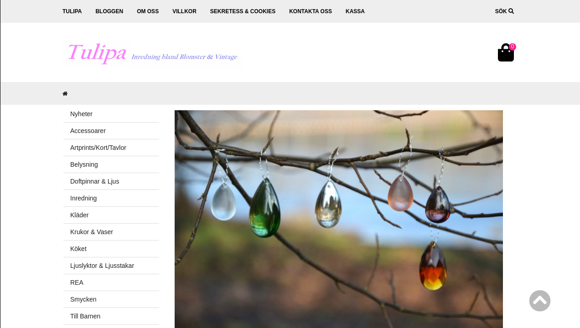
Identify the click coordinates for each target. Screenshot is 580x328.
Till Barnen (85, 316)
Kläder (79, 215)
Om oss (148, 11)
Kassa (355, 11)
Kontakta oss (310, 11)
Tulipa (72, 11)
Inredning (83, 198)
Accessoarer (88, 130)
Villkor (184, 11)
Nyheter (81, 114)
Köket (78, 248)
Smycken (83, 299)
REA (76, 282)
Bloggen (109, 11)
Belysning (84, 164)
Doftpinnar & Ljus (94, 181)
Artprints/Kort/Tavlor (98, 147)
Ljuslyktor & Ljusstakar (102, 265)
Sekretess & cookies (242, 11)
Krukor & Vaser (91, 232)
